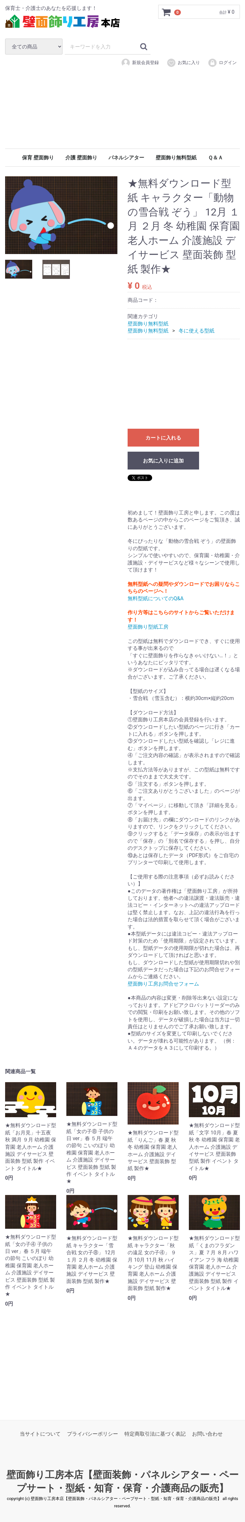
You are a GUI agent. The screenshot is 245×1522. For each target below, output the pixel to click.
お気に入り (183, 63)
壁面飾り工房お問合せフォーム (163, 984)
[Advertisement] (122, 117)
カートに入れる (163, 438)
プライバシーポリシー (92, 1434)
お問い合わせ (207, 1434)
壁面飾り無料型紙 (176, 158)
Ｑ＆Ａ (215, 158)
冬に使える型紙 (196, 331)
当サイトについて (40, 1434)
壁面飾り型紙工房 (148, 627)
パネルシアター (126, 158)
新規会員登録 (140, 63)
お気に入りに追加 (163, 461)
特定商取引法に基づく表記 (155, 1434)
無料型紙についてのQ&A (155, 598)
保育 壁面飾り (38, 158)
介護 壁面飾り (81, 158)
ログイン (222, 63)
